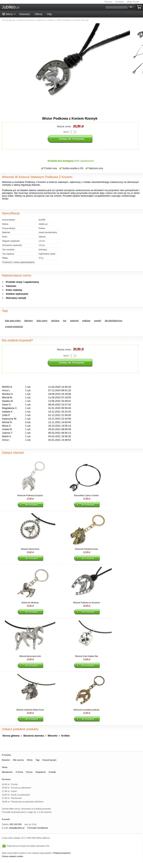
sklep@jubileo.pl (16, 828)
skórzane (55, 320)
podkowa (86, 320)
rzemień (97, 320)
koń (64, 320)
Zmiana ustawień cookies (12, 856)
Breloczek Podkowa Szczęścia (30, 495)
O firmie (19, 772)
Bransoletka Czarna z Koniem (86, 495)
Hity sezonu (18, 760)
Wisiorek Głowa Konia (30, 549)
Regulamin (41, 772)
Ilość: (66, 131)
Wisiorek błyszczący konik (30, 656)
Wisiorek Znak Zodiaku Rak (86, 656)
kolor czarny (42, 320)
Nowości (24, 14)
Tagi (37, 760)
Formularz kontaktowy (37, 828)
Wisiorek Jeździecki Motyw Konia (30, 710)
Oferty (38, 14)
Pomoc (108, 1)
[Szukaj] (116, 7)
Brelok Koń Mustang (30, 603)
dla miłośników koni (113, 320)
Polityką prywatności (61, 853)
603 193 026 (16, 824)
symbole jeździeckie (14, 326)
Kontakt (119, 1)
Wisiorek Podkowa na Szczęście (86, 603)
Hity (49, 14)
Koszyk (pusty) (49, 760)
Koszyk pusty (140, 7)
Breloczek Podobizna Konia (86, 549)
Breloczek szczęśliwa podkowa (86, 710)
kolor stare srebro (13, 320)
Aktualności (7, 772)
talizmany (28, 320)
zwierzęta (74, 320)
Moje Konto (133, 1)
